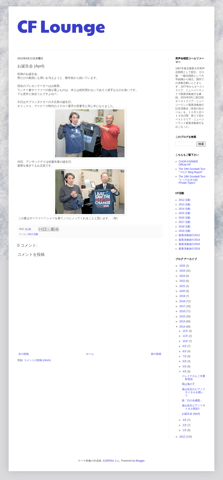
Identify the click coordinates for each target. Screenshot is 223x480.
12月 (186, 330)
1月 (185, 430)
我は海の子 (188, 384)
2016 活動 (184, 217)
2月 (185, 425)
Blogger (140, 460)
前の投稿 (156, 353)
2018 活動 (184, 226)
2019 (182, 296)
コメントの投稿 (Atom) (37, 360)
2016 (182, 311)
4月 (185, 371)
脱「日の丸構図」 (192, 400)
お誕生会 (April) (191, 413)
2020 (182, 291)
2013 (182, 326)
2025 (182, 265)
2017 (182, 306)
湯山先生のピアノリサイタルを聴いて (193, 392)
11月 (186, 335)
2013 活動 (32, 234)
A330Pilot (108, 460)
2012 (182, 436)
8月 (185, 351)
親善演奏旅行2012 (189, 235)
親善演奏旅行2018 (189, 248)
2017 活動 (184, 222)
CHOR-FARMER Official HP (188, 163)
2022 (182, 280)
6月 (185, 361)
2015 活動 (184, 213)
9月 (185, 346)
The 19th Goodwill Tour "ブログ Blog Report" (192, 170)
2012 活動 (184, 199)
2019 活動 (184, 230)
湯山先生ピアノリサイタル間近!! (193, 407)
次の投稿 (23, 353)
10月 (186, 341)
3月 (185, 420)
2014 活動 (184, 208)
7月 (185, 356)
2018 (182, 301)
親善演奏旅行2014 (189, 239)
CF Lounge (61, 25)
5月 (185, 366)
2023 (182, 275)
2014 (182, 321)
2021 (182, 286)
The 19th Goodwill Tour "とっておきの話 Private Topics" (192, 179)
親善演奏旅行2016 (189, 244)
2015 (182, 316)
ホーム (90, 353)
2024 (182, 270)
